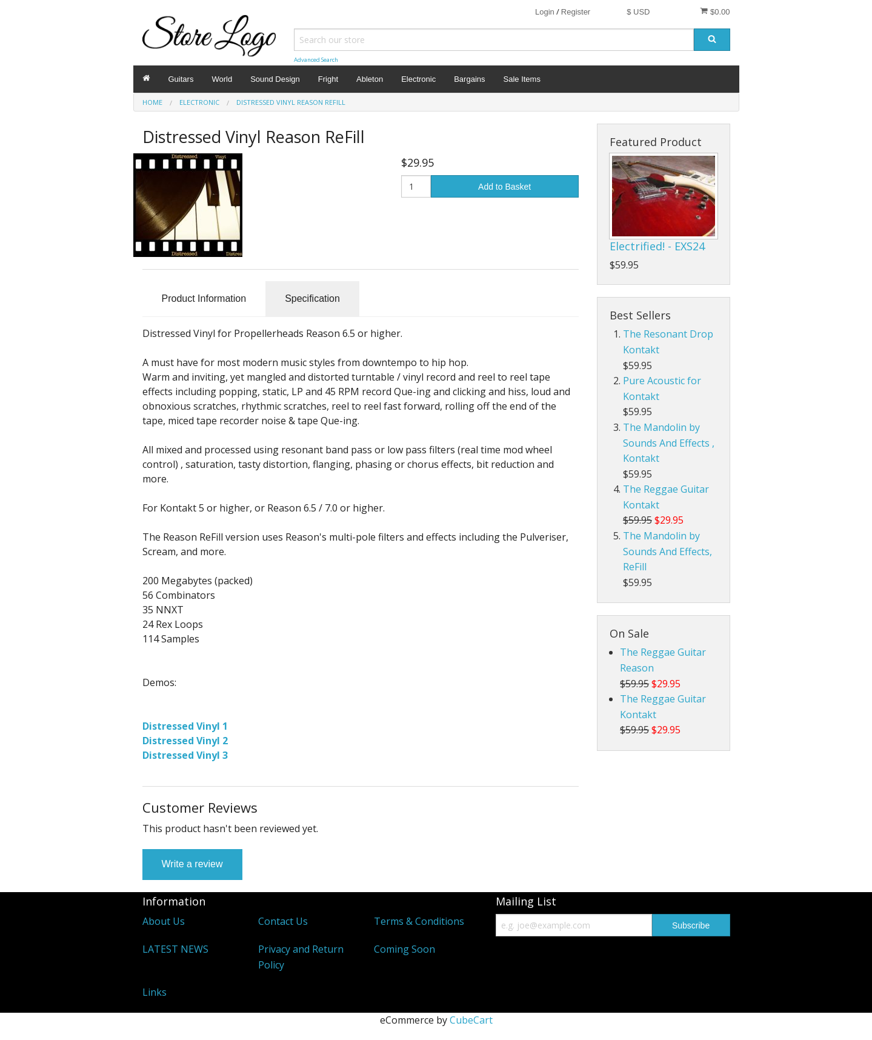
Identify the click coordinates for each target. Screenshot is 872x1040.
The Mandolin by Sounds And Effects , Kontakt (668, 443)
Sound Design (275, 79)
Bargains (469, 79)
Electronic (418, 79)
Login (544, 11)
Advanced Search (316, 60)
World (221, 79)
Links (154, 992)
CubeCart (471, 1020)
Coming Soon (404, 949)
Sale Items (522, 79)
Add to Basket (504, 187)
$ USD (638, 11)
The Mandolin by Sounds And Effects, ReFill (667, 551)
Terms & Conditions (419, 921)
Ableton (369, 79)
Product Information (204, 298)
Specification (312, 298)
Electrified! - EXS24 (657, 246)
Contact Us (283, 921)
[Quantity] (416, 186)
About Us (163, 921)
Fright (328, 79)
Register (575, 11)
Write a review (192, 864)
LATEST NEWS (175, 949)
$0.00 (715, 11)
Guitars (181, 79)
